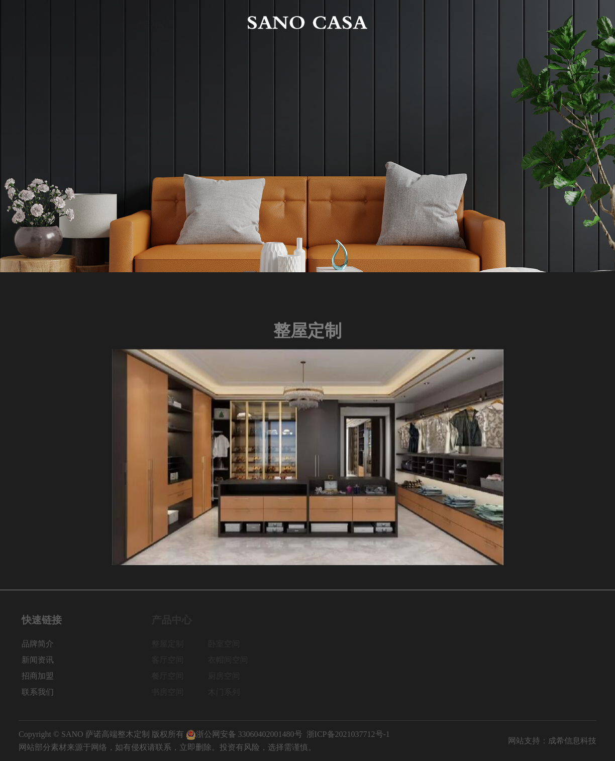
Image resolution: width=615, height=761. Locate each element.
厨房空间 (227, 676)
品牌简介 (93, 22)
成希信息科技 (572, 740)
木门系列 (227, 692)
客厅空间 (171, 660)
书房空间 (171, 692)
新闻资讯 (463, 22)
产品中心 (152, 22)
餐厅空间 (171, 676)
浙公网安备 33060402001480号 (244, 734)
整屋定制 (171, 643)
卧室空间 (227, 643)
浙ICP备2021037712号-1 (348, 734)
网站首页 (35, 22)
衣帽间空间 (231, 660)
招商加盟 (521, 22)
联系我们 (580, 22)
